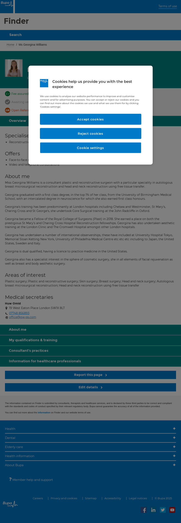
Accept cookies (90, 119)
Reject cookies (90, 134)
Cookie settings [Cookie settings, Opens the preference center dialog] (90, 148)
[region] (91, 115)
